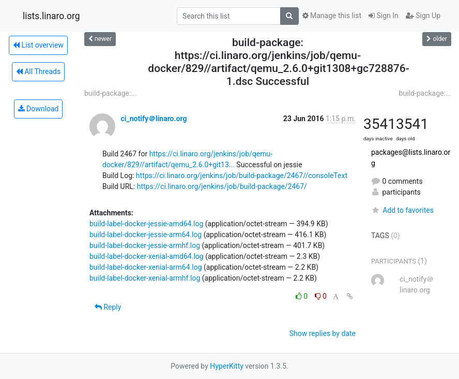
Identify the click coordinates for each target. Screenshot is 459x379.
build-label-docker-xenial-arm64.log (145, 267)
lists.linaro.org (51, 16)
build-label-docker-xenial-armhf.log (144, 278)
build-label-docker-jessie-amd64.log (146, 224)
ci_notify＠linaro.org (153, 118)
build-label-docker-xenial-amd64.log (146, 256)
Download (38, 109)
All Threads (38, 71)
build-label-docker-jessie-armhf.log (144, 245)
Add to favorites (402, 210)
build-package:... (110, 93)
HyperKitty (226, 366)
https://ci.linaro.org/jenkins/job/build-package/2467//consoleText (241, 175)
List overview (38, 45)
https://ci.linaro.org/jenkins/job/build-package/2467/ (222, 186)
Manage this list (331, 15)
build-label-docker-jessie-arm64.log (145, 234)
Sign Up (423, 15)
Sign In (384, 15)
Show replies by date (322, 333)
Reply (108, 307)
